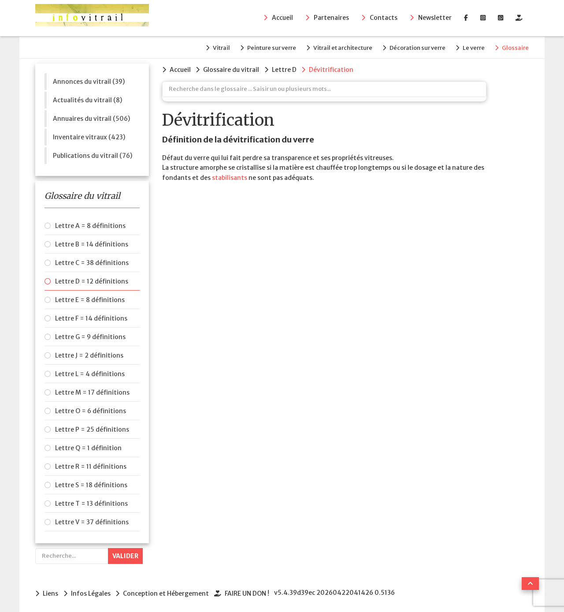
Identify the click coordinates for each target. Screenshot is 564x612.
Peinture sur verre (262, 47)
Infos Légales (91, 592)
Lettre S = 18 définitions (91, 484)
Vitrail (210, 47)
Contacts (383, 18)
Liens (50, 592)
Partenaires (331, 18)
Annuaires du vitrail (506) (91, 117)
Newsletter (435, 18)
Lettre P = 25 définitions (92, 428)
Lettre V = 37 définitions (92, 521)
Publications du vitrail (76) (92, 154)
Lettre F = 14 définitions (91, 317)
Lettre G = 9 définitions (90, 336)
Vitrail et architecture (336, 47)
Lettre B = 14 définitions (91, 243)
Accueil (282, 18)
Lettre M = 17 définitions (92, 391)
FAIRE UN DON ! (250, 592)
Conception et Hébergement (168, 592)
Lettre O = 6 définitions (90, 410)
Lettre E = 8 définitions (90, 298)
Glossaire (515, 47)
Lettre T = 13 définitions (91, 502)
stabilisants (229, 175)
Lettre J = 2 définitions (89, 354)
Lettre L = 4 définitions (90, 373)
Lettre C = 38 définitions (92, 261)
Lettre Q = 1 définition (88, 447)
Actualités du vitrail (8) (87, 98)
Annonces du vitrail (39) (89, 80)
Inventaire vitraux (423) (89, 135)
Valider (125, 555)
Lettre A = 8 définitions (90, 224)
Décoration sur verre (413, 47)
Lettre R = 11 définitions (90, 465)
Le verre (471, 47)
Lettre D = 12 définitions (91, 280)
